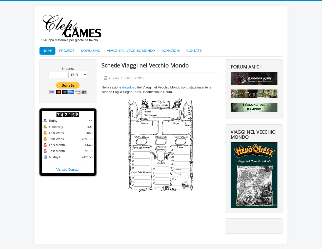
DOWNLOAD (90, 51)
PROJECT (66, 51)
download (129, 87)
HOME (47, 51)
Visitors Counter (67, 169)
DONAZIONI (171, 51)
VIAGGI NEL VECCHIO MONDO (131, 51)
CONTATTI (194, 51)
